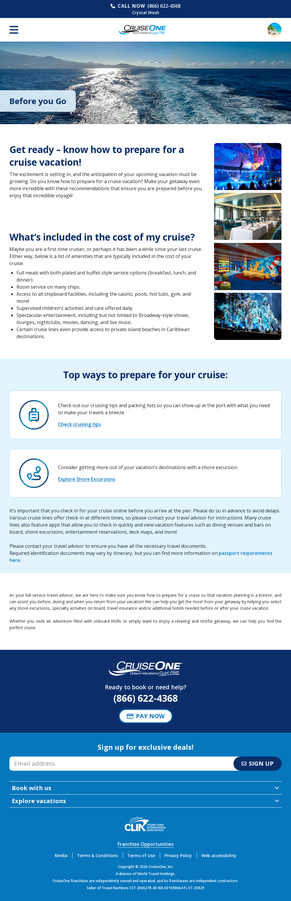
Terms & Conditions (97, 855)
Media (61, 855)
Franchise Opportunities (146, 844)
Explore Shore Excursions (86, 479)
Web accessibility (218, 855)
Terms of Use (141, 855)
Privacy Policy (178, 855)
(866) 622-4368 (163, 6)
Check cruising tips (79, 424)
